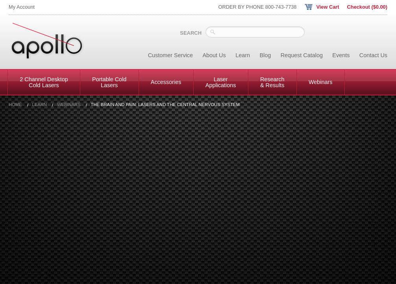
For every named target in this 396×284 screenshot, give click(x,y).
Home (15, 105)
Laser (220, 82)
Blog (265, 55)
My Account (22, 7)
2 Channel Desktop (44, 82)
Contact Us (373, 55)
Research (272, 82)
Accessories (166, 82)
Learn (242, 55)
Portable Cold (109, 82)
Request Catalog (302, 55)
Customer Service (170, 55)
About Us (214, 55)
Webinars (321, 82)
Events (341, 55)
